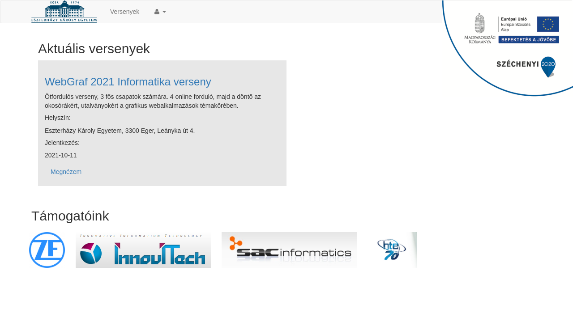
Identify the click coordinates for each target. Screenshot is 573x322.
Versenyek (124, 11)
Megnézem (66, 171)
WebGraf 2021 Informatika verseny (128, 82)
